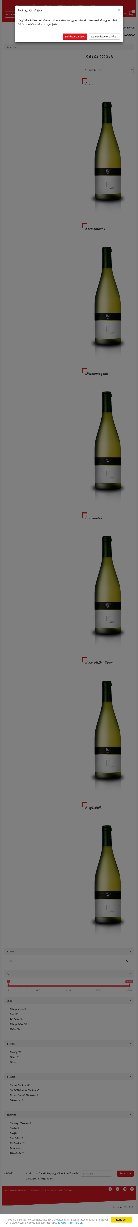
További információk (70, 1223)
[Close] (119, 10)
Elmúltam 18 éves (75, 36)
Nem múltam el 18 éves (104, 36)
